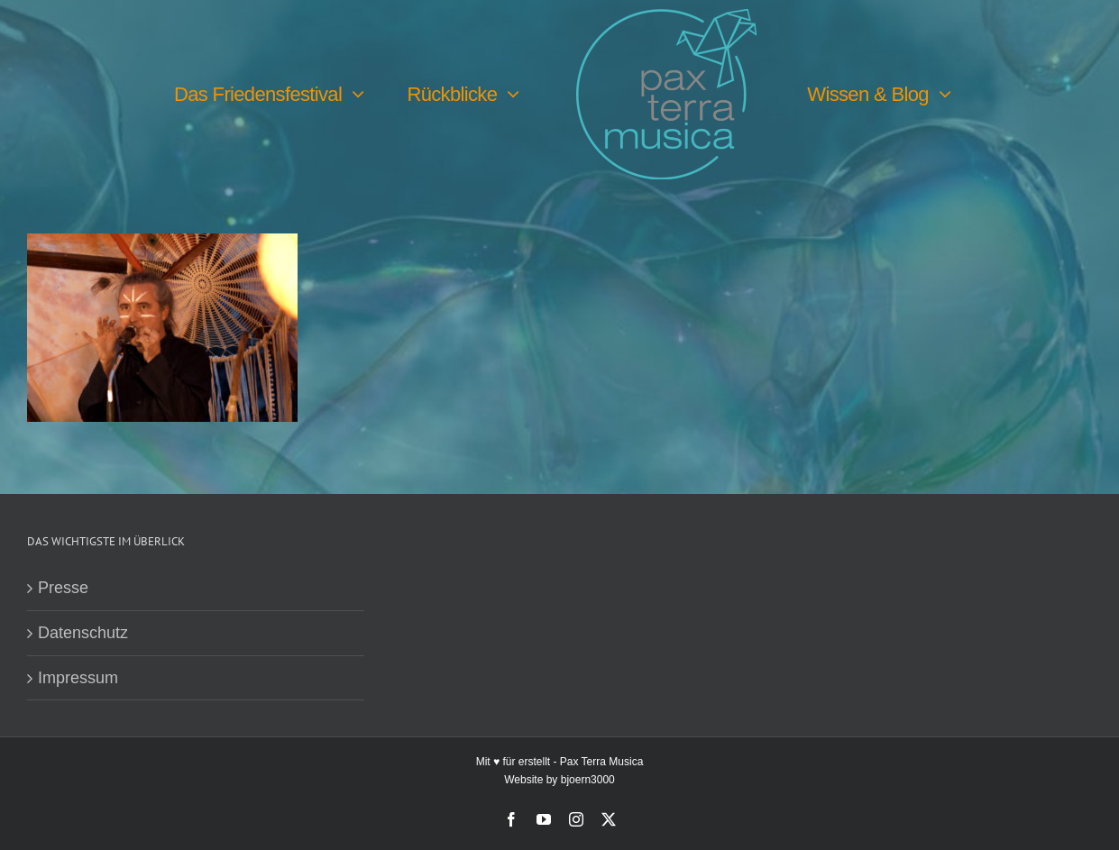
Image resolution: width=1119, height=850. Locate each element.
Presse (63, 588)
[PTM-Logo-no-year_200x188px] (666, 17)
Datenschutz (83, 633)
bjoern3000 (588, 779)
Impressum (78, 678)
